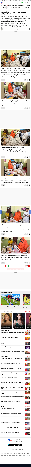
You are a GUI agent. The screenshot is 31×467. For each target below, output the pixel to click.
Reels (2, 406)
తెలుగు (7, 0)
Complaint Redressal (19, 449)
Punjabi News (3, 455)
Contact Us (4, 447)
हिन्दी (4, 0)
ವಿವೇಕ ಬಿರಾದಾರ (6, 29)
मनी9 (28, 0)
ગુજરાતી (13, 0)
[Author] (2, 29)
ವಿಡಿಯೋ (4, 7)
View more (27, 330)
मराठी (10, 0)
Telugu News (14, 453)
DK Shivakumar (15, 269)
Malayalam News (15, 455)
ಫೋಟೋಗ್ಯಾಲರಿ (21, 5)
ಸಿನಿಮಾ (16, 5)
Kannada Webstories (6, 311)
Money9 (28, 455)
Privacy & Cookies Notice (23, 447)
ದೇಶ (25, 5)
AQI (19, 3)
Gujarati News (26, 453)
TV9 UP (24, 455)
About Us (8, 447)
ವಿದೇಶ (28, 5)
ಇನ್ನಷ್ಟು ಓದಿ (27, 311)
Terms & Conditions (10, 449)
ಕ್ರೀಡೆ (23, 7)
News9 (2, 0)
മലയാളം (25, 0)
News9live (20, 455)
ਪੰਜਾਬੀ (19, 0)
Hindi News (3, 453)
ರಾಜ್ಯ (13, 5)
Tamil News (9, 455)
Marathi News (9, 453)
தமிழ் (22, 0)
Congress (9, 269)
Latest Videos (4, 357)
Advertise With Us (14, 447)
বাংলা (16, 0)
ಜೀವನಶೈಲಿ (27, 7)
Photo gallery (9, 10)
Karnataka (21, 269)
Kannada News (3, 10)
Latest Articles (5, 330)
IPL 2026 (9, 5)
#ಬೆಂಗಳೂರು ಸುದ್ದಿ (18, 7)
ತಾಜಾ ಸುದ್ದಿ (4, 5)
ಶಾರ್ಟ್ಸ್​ (8, 7)
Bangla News (20, 453)
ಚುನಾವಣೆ (12, 7)
